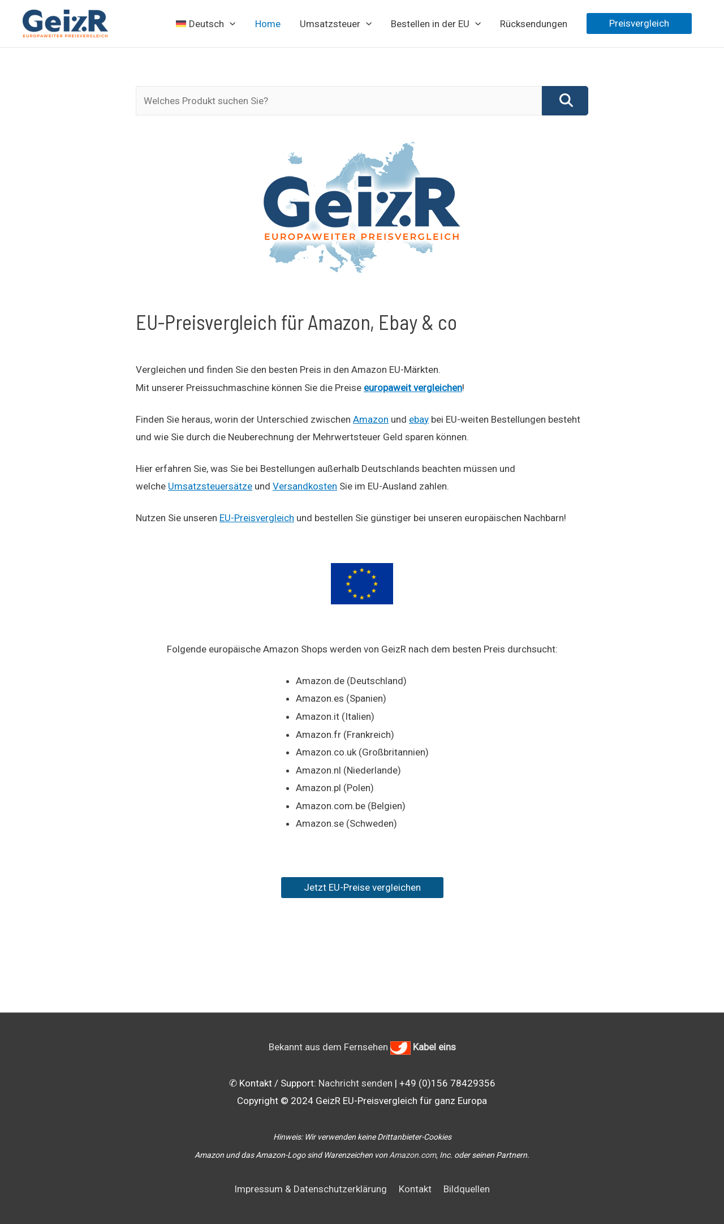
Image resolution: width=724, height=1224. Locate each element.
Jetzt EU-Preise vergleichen (362, 887)
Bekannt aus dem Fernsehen (362, 1047)
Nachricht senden (355, 1083)
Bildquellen (466, 1189)
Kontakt (415, 1189)
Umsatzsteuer (336, 24)
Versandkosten (305, 486)
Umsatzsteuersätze (210, 486)
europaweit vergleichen (413, 387)
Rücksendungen (533, 23)
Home (268, 23)
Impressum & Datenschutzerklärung (310, 1189)
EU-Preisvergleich (256, 517)
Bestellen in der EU (436, 24)
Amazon (371, 419)
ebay (419, 419)
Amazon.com (412, 1154)
